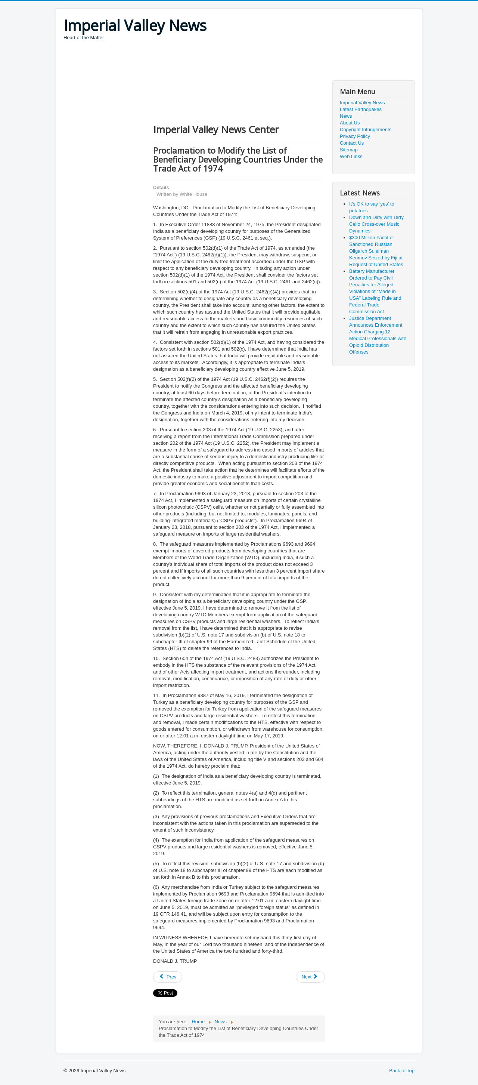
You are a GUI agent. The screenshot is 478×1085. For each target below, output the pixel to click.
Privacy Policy (355, 136)
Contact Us (352, 143)
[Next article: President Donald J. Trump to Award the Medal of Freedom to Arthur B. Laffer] (310, 977)
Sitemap (349, 149)
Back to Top (402, 1070)
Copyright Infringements (365, 129)
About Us (350, 123)
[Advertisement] (199, 61)
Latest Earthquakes (361, 109)
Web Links (351, 156)
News (346, 116)
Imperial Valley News (362, 102)
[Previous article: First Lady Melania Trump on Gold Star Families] (167, 977)
